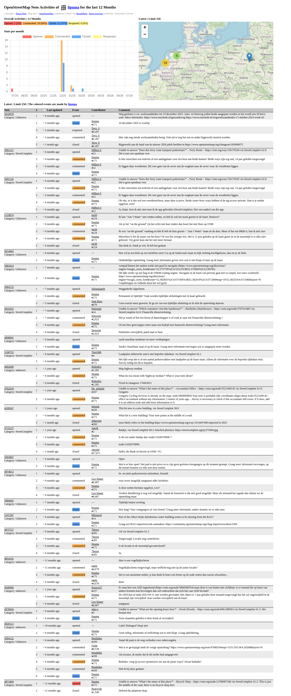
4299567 (9, 408)
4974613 (9, 471)
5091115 (8, 150)
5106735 (9, 352)
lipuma (73, 7)
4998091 (9, 337)
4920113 (9, 623)
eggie (94, 565)
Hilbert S (96, 150)
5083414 (9, 265)
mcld (94, 215)
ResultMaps (82, 13)
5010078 (9, 114)
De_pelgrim (98, 388)
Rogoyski (97, 688)
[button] (249, 57)
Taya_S (96, 128)
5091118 (8, 179)
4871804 (9, 681)
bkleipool (97, 515)
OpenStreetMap (46, 13)
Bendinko (97, 638)
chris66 (95, 449)
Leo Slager (97, 478)
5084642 (9, 500)
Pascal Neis (21, 13)
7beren (95, 529)
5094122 (9, 638)
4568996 (9, 587)
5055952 (9, 308)
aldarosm (96, 420)
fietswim (96, 316)
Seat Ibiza (97, 301)
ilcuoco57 (97, 587)
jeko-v (95, 609)
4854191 (9, 558)
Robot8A (96, 366)
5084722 (9, 287)
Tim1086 (96, 352)
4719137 (9, 428)
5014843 (9, 251)
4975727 (9, 529)
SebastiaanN (98, 288)
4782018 (9, 388)
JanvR (95, 428)
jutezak (95, 406)
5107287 (9, 515)
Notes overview (96, 13)
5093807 (9, 457)
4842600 (9, 366)
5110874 (9, 215)
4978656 (9, 609)
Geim (95, 645)
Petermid (96, 308)
